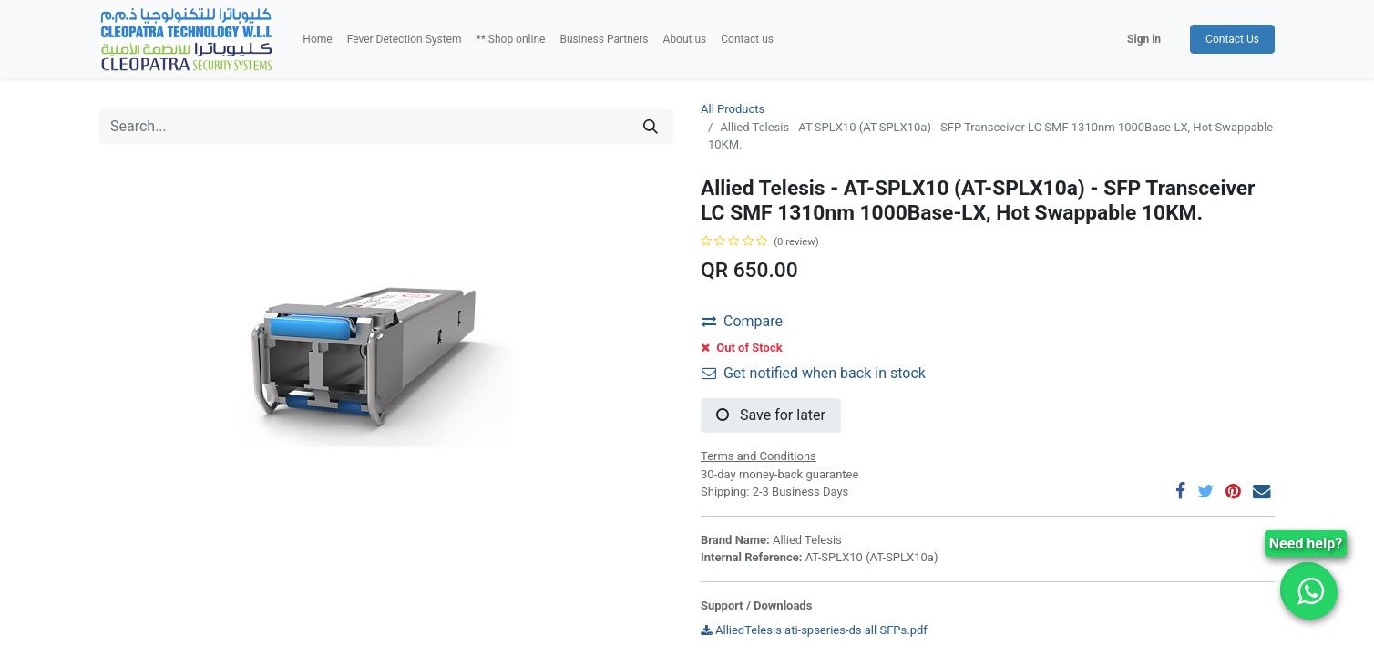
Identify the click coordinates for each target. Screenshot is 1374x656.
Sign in (1144, 39)
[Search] (650, 126)
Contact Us (1232, 39)
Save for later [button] (770, 415)
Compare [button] (742, 321)
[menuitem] (317, 39)
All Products (732, 109)
